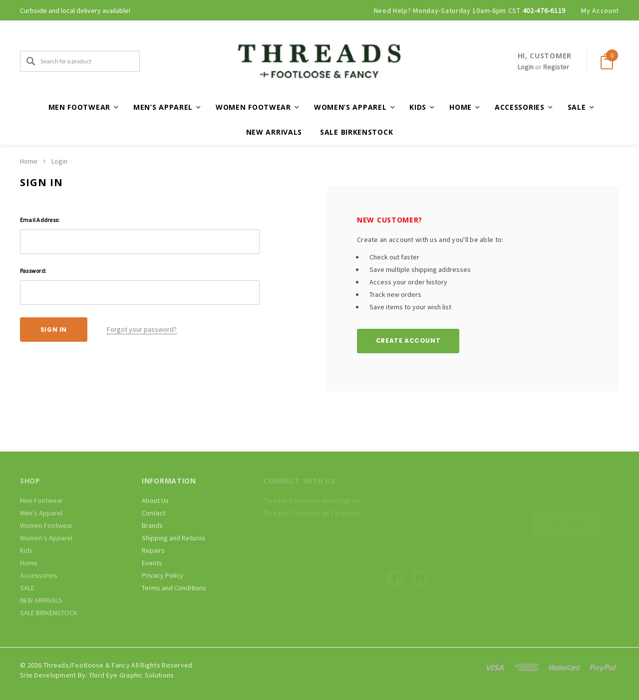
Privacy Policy (162, 575)
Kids (26, 550)
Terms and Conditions (174, 587)
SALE (27, 587)
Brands (152, 525)
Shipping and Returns (173, 537)
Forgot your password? (142, 329)
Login (526, 66)
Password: (33, 270)
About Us (155, 500)
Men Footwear (41, 500)
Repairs (153, 550)
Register (556, 66)
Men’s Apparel (41, 512)
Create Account (408, 340)
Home (28, 161)
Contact (153, 512)
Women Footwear (46, 525)
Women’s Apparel (46, 537)
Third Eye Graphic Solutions (131, 675)
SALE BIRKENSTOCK (356, 132)
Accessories (38, 575)
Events (152, 562)
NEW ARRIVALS (274, 132)
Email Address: (39, 220)
